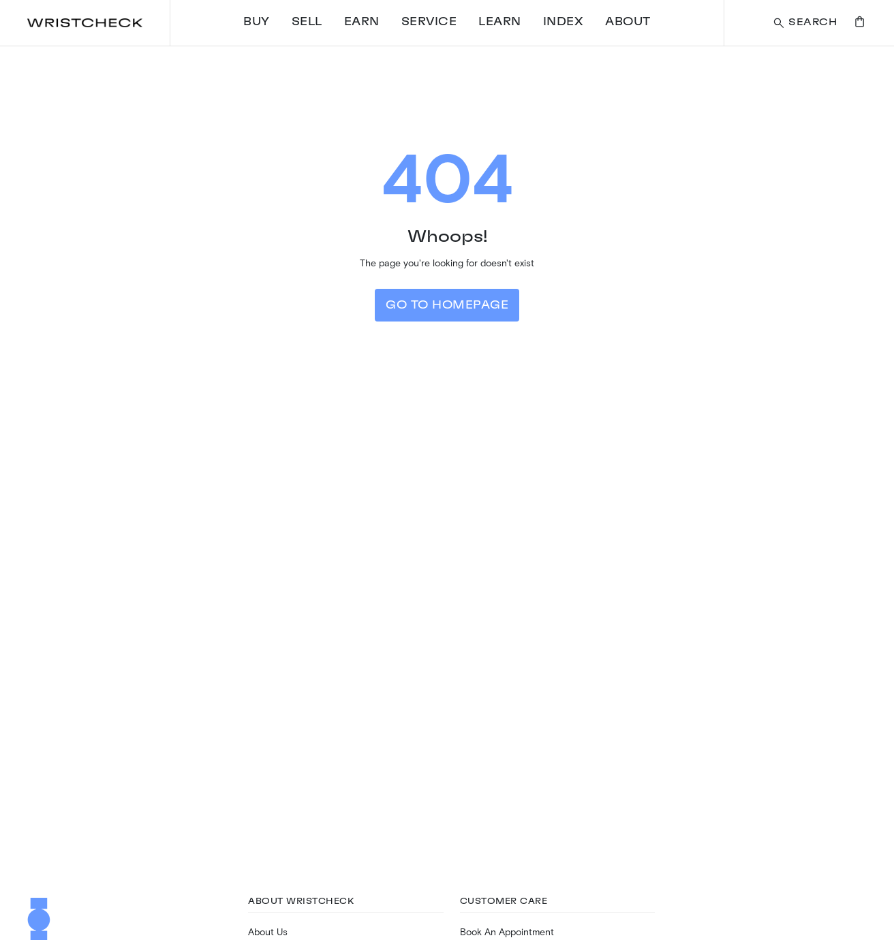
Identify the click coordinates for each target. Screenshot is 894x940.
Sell (307, 21)
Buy (256, 21)
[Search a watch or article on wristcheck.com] (804, 23)
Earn (362, 21)
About (628, 21)
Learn (499, 21)
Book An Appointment (507, 931)
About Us (268, 931)
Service (429, 21)
